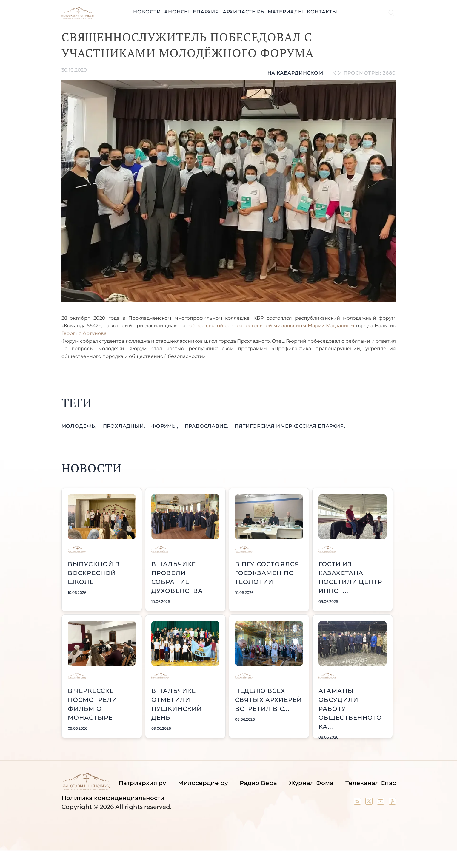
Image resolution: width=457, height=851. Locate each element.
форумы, (165, 426)
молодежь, (79, 426)
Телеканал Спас (370, 783)
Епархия (206, 12)
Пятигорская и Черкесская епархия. (290, 426)
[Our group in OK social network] (392, 802)
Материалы (285, 12)
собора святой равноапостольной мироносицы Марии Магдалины (270, 325)
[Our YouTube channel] (381, 802)
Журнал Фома (311, 783)
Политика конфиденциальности (112, 797)
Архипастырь (243, 12)
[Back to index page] (77, 17)
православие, (207, 426)
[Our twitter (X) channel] (369, 802)
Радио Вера (258, 783)
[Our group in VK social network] (358, 802)
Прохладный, (125, 426)
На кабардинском (295, 73)
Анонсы (176, 12)
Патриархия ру (142, 783)
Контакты (322, 12)
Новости (147, 12)
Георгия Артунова (84, 333)
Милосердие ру (203, 783)
